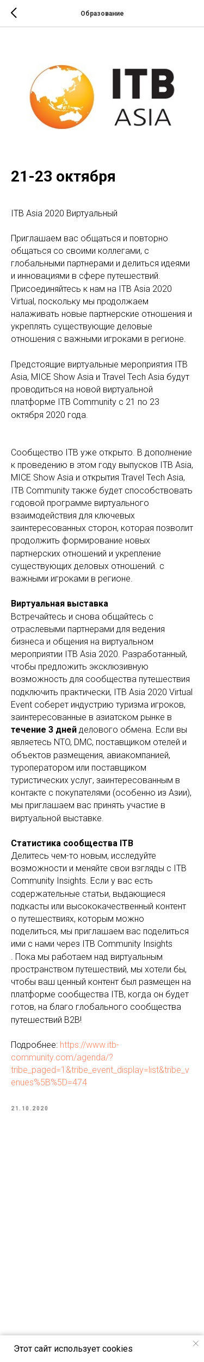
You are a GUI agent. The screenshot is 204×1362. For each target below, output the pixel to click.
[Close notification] (195, 1343)
